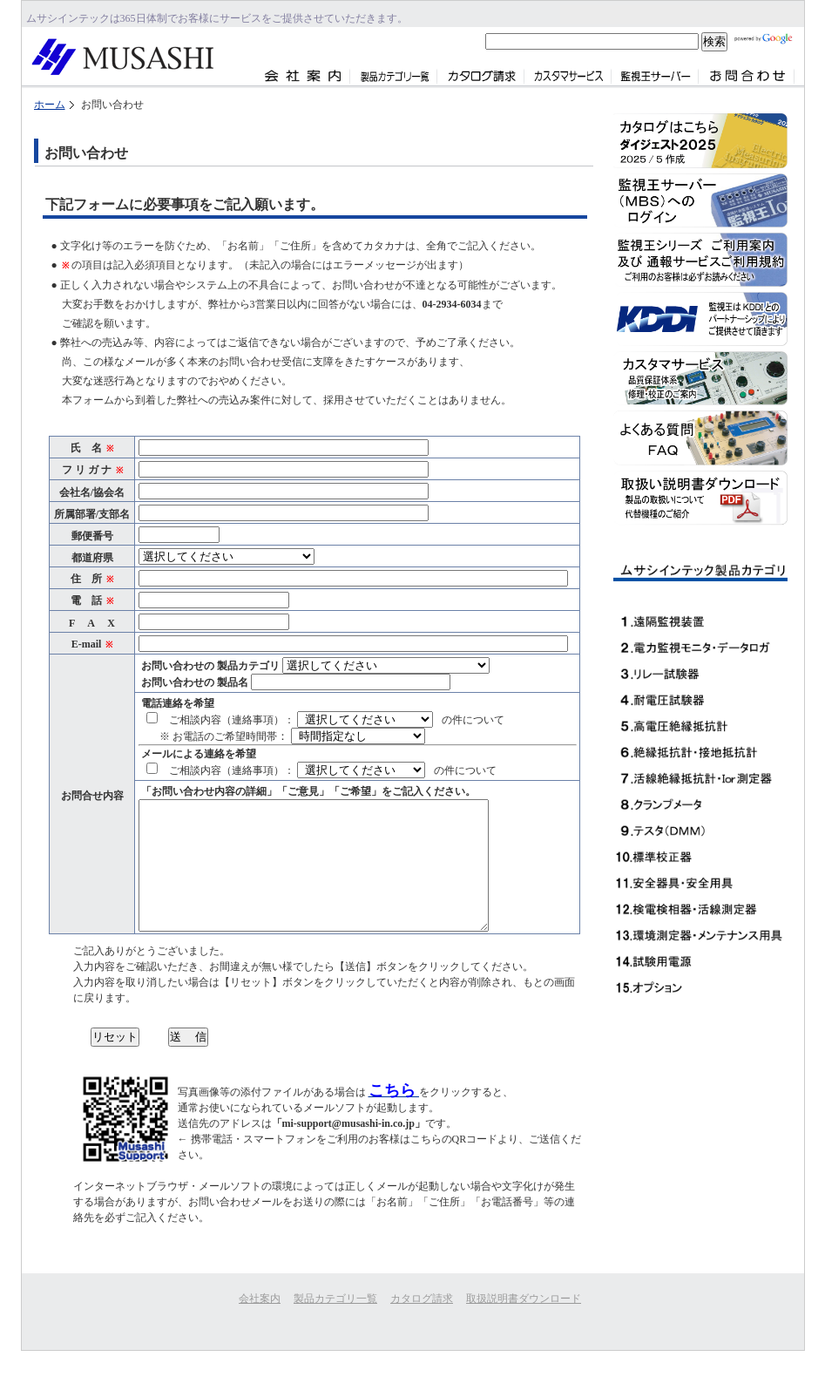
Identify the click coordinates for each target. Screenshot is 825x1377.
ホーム (49, 104)
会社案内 (260, 1298)
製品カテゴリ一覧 (335, 1298)
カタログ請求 (421, 1298)
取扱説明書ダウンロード (523, 1298)
